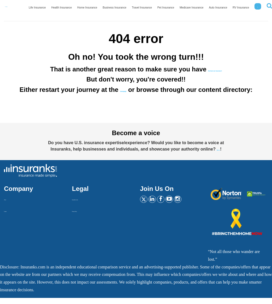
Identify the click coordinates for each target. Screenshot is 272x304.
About (9, 205)
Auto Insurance (222, 9)
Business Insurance (128, 9)
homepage (139, 89)
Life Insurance (58, 9)
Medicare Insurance (198, 9)
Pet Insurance (174, 9)
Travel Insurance (153, 9)
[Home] (17, 8)
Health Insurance (80, 9)
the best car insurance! (215, 69)
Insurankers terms (87, 205)
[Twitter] (145, 207)
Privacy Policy (84, 216)
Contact (10, 216)
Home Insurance (103, 9)
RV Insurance (242, 9)
